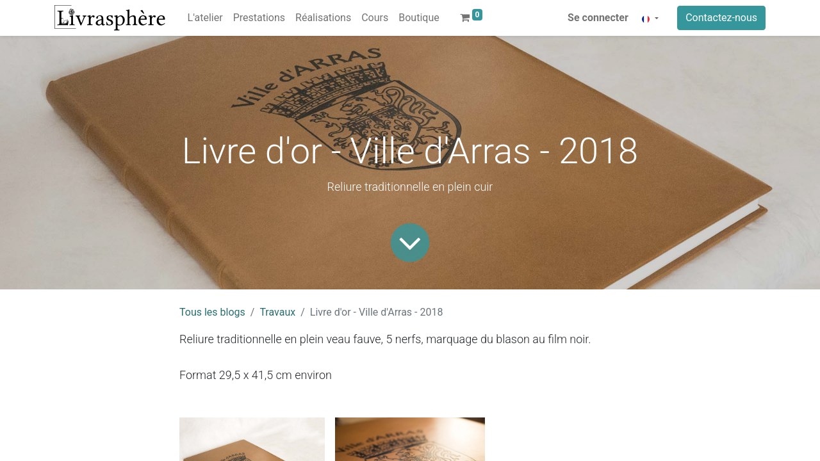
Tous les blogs (212, 312)
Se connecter (598, 18)
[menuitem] (205, 18)
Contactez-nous (721, 18)
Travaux (277, 312)
